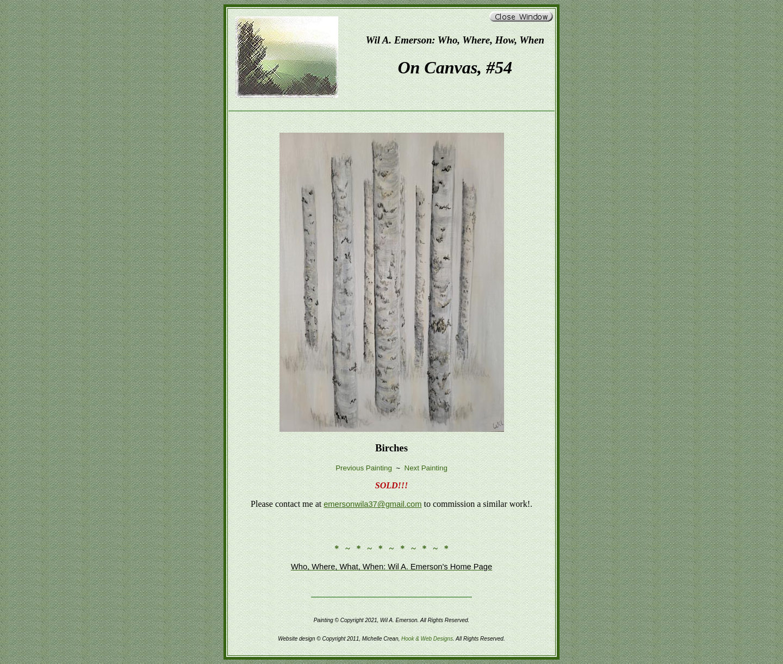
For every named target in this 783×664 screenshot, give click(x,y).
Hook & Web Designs (427, 639)
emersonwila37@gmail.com (372, 504)
